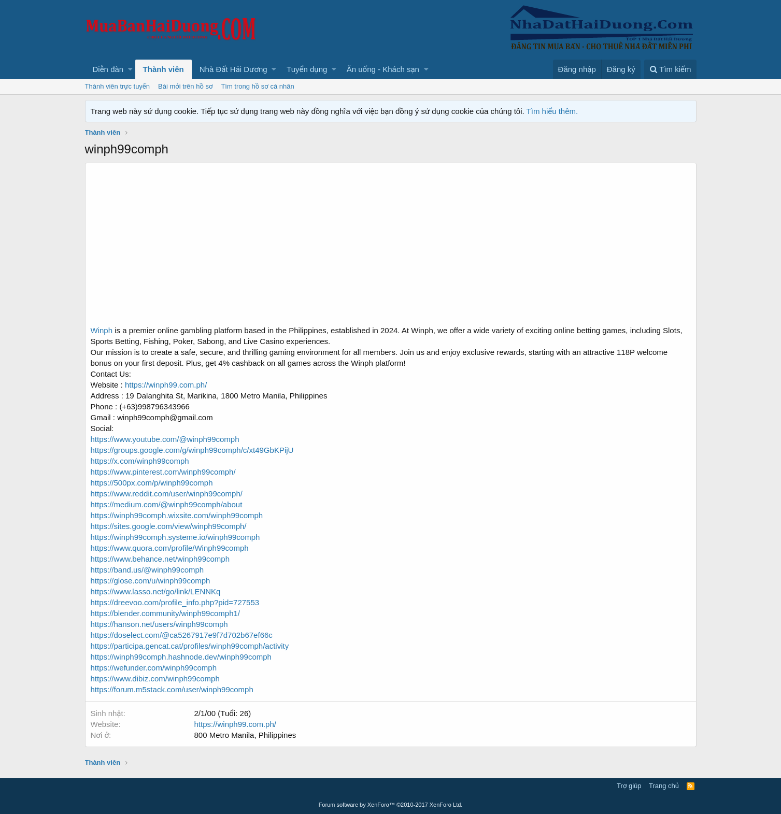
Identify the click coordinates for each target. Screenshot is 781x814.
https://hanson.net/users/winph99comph (159, 624)
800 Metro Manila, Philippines (245, 735)
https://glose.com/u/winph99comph (150, 580)
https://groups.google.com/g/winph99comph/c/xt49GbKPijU (192, 450)
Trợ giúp (629, 786)
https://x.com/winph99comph (140, 460)
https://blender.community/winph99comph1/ (165, 613)
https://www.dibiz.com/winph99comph (155, 678)
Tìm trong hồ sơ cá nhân (257, 86)
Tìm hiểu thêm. (552, 111)
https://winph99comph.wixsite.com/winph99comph (177, 515)
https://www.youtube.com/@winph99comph (165, 439)
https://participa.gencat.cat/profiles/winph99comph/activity (190, 645)
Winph (102, 330)
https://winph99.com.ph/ (166, 384)
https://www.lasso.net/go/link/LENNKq (156, 591)
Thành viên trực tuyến (117, 86)
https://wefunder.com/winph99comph (154, 667)
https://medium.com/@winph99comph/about (167, 504)
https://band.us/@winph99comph (147, 569)
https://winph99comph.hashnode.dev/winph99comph (181, 656)
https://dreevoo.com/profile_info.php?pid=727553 (175, 602)
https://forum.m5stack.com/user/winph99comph (172, 689)
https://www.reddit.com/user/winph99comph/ (167, 493)
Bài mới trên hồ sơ (185, 86)
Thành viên (163, 69)
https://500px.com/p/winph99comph (152, 482)
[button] (130, 69)
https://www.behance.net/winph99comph (160, 558)
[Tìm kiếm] (670, 69)
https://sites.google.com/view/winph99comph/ (169, 526)
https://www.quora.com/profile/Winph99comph (170, 548)
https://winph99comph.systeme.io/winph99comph (175, 537)
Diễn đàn (108, 69)
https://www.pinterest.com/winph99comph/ (163, 471)
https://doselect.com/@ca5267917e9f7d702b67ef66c (182, 635)
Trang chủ (664, 786)
